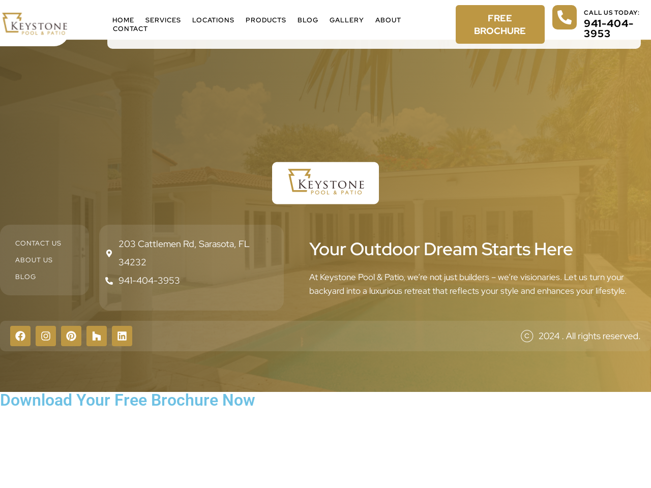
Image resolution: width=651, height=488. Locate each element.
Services (163, 20)
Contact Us (38, 243)
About (388, 20)
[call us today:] (564, 17)
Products (266, 20)
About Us (34, 260)
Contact (130, 28)
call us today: (612, 13)
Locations (213, 20)
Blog (308, 20)
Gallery (347, 20)
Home (123, 20)
